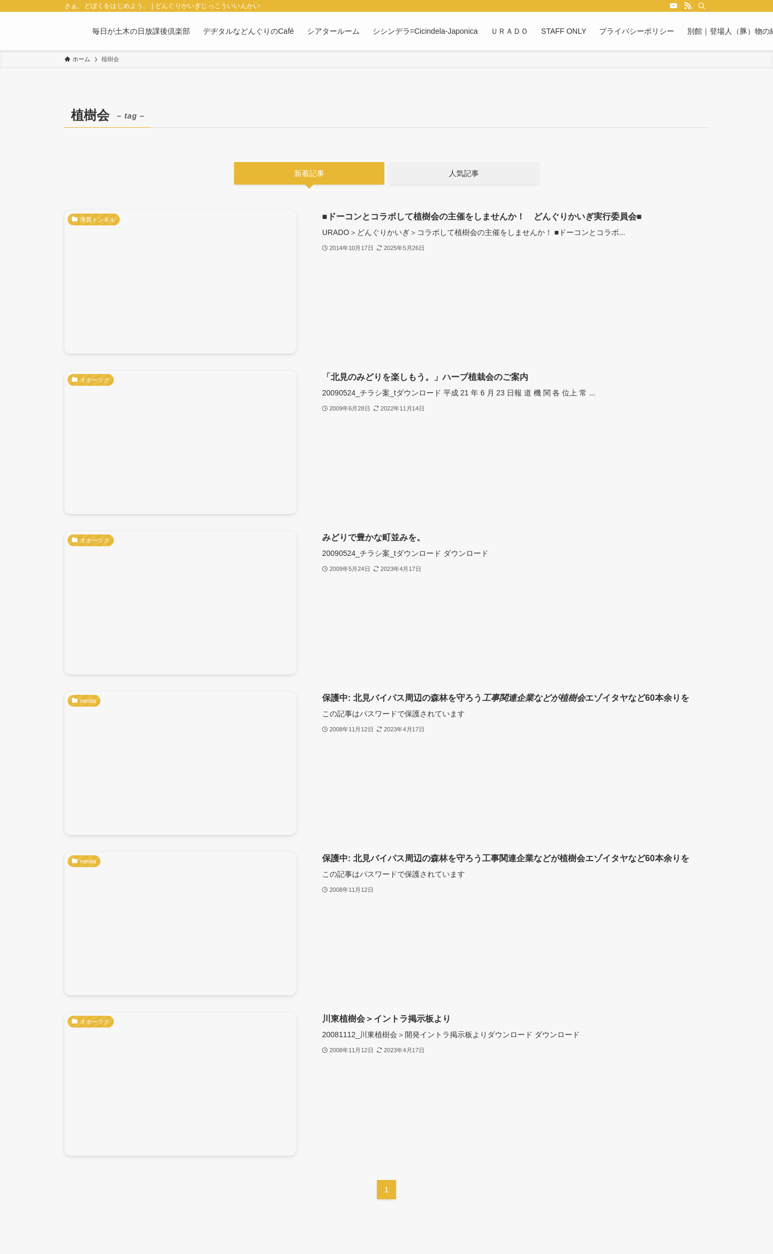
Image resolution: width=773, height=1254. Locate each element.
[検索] (702, 6)
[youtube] (674, 6)
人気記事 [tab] (464, 173)
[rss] (688, 6)
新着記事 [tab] (309, 173)
